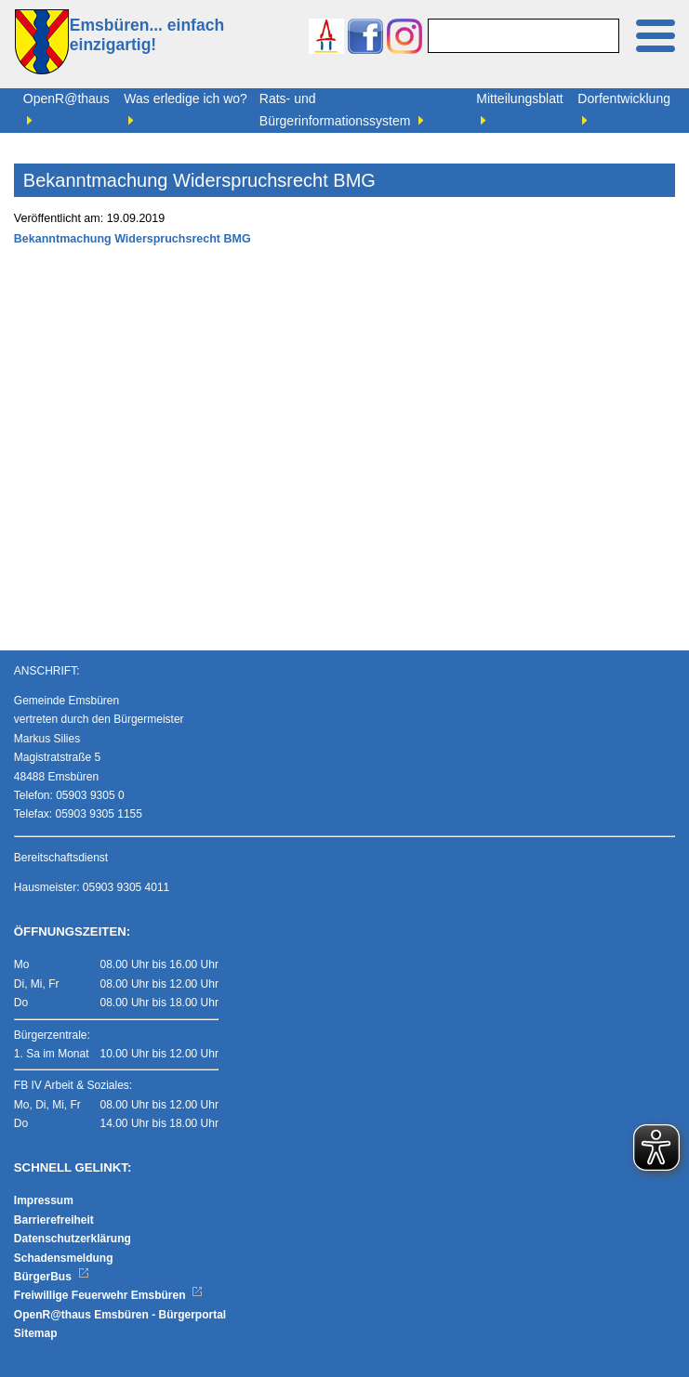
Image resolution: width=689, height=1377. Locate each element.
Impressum (43, 1200)
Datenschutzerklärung (72, 1238)
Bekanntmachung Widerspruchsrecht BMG (132, 238)
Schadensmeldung (63, 1258)
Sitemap (36, 1333)
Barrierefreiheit (54, 1219)
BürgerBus (51, 1276)
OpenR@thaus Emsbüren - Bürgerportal (120, 1314)
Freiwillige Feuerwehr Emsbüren (109, 1295)
